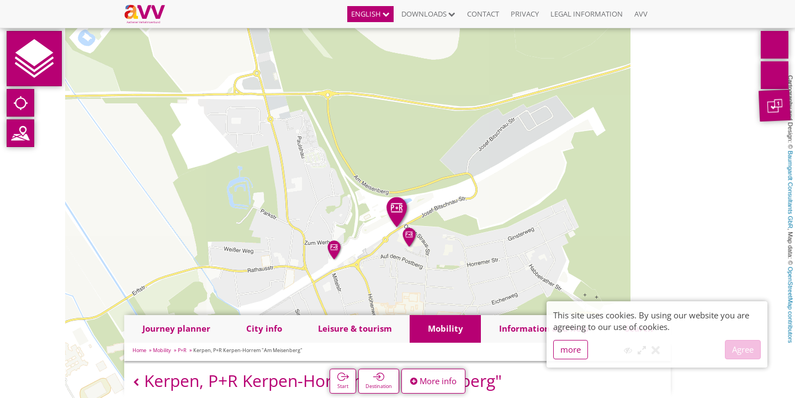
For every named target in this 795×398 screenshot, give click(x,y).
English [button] (370, 14)
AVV (641, 14)
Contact (483, 14)
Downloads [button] (428, 14)
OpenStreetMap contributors (790, 304)
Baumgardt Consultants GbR (790, 190)
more (570, 349)
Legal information (586, 14)
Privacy (525, 14)
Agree (743, 349)
